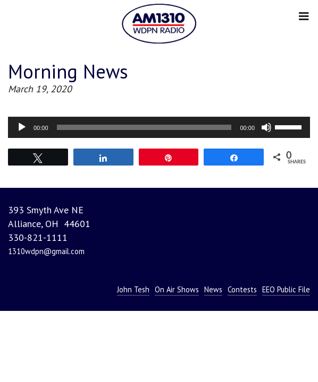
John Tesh (133, 289)
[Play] (21, 127)
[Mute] (266, 127)
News (213, 289)
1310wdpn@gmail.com (46, 251)
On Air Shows (177, 289)
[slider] (144, 127)
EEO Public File (286, 289)
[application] (159, 127)
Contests (242, 289)
